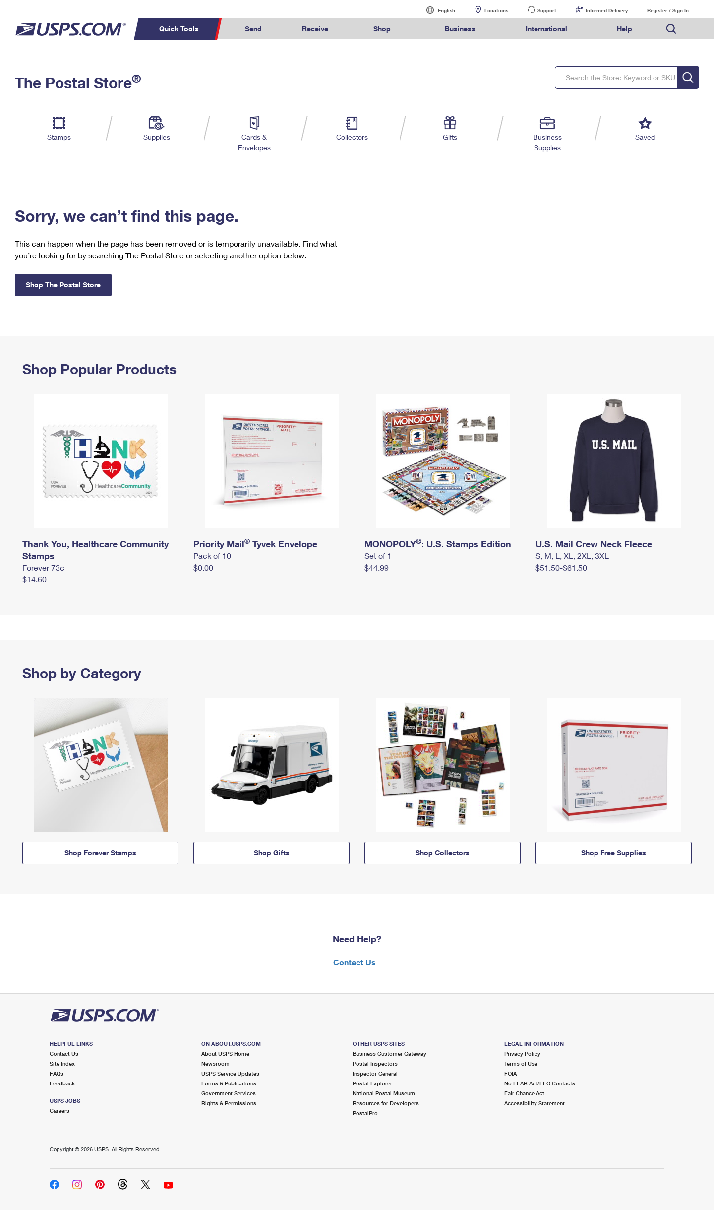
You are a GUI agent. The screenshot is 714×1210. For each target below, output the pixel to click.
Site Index (62, 1063)
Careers (59, 1110)
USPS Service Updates (230, 1073)
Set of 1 (378, 555)
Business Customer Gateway (389, 1053)
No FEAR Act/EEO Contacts (539, 1083)
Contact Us (354, 962)
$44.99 (376, 567)
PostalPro (365, 1113)
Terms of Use (520, 1063)
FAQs (56, 1073)
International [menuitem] (546, 28)
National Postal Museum (384, 1093)
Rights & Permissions (228, 1103)
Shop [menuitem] (382, 28)
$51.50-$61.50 (561, 567)
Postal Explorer (372, 1083)
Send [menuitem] (253, 28)
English (436, 10)
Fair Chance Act (524, 1093)
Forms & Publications (228, 1083)
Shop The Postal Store (63, 284)
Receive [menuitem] (315, 28)
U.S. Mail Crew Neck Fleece (594, 543)
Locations (496, 10)
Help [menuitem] (624, 28)
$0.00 (203, 567)
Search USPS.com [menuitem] (671, 29)
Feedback (62, 1083)
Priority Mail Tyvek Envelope (255, 543)
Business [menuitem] (460, 28)
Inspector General (375, 1073)
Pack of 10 (212, 555)
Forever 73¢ (43, 567)
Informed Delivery (607, 10)
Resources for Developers (386, 1103)
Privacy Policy (522, 1053)
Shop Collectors (443, 852)
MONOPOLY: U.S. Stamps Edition (437, 543)
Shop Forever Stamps (100, 852)
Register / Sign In (668, 10)
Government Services (228, 1093)
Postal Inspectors (375, 1063)
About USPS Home (225, 1053)
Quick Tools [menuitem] (179, 28)
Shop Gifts (272, 852)
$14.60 (34, 579)
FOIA (510, 1073)
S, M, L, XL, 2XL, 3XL (572, 555)
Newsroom (215, 1063)
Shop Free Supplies (613, 852)
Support (546, 10)
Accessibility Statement (534, 1103)
